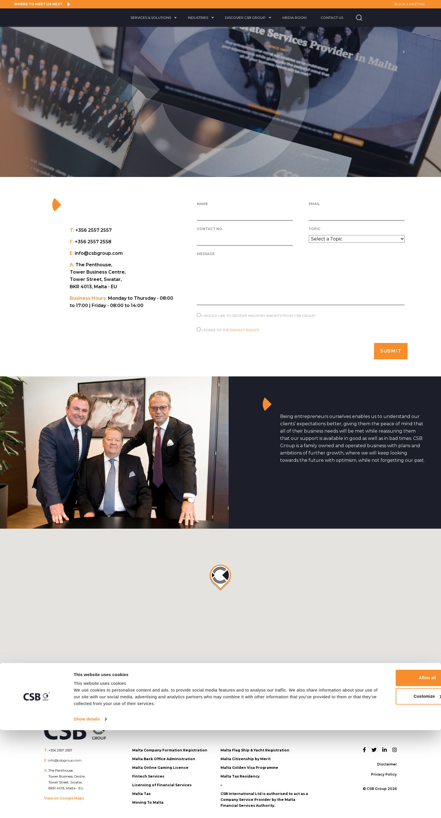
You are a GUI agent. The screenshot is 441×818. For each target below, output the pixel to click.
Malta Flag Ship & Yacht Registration (254, 747)
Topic (314, 229)
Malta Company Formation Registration (169, 747)
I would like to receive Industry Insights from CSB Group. (259, 315)
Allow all (394, 765)
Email (314, 204)
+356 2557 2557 (60, 747)
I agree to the (231, 330)
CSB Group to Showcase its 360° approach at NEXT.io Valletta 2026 (398, 688)
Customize (394, 783)
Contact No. (210, 229)
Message (206, 254)
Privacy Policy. (245, 330)
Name (202, 204)
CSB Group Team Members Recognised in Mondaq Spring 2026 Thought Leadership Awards (140, 688)
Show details (87, 807)
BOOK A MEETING (405, 4)
